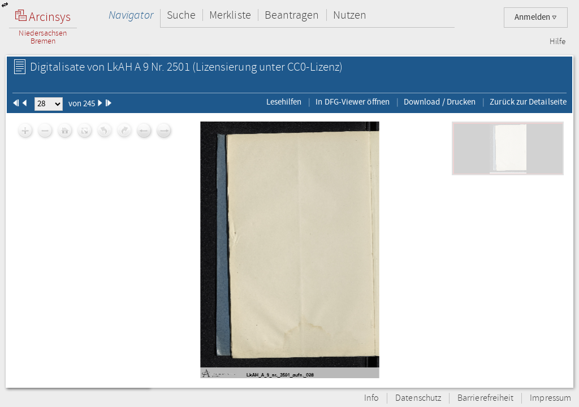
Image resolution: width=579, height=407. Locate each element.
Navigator (131, 15)
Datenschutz (418, 398)
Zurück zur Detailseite (528, 101)
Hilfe (557, 42)
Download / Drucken (440, 101)
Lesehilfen (284, 101)
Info (371, 398)
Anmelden (536, 17)
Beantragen (292, 15)
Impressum (550, 398)
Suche (181, 15)
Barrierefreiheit (485, 398)
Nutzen (349, 15)
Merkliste (230, 15)
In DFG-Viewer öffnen (353, 101)
